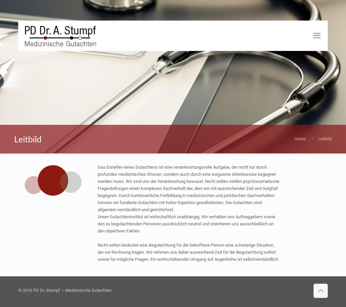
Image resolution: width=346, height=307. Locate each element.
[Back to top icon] (321, 291)
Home (300, 138)
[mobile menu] (317, 35)
